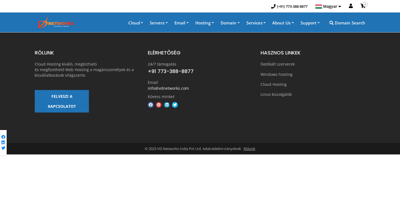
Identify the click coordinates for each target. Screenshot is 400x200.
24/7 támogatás (162, 64)
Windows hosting (276, 74)
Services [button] (254, 23)
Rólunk (249, 151)
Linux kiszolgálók (276, 93)
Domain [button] (228, 23)
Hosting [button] (203, 23)
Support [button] (308, 23)
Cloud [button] (134, 23)
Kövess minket (161, 96)
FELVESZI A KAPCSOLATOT (62, 103)
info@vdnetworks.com (168, 88)
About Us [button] (281, 23)
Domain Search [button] (347, 23)
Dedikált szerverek (278, 64)
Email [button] (179, 23)
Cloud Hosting (274, 84)
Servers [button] (157, 23)
